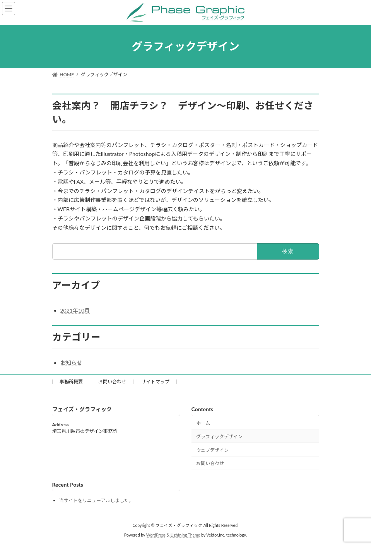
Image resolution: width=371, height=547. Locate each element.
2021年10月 (75, 310)
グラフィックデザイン (219, 436)
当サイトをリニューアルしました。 (96, 500)
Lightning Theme (185, 535)
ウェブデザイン (212, 450)
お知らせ (71, 362)
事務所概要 (71, 382)
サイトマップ (155, 382)
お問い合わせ (112, 382)
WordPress (156, 535)
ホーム (203, 423)
